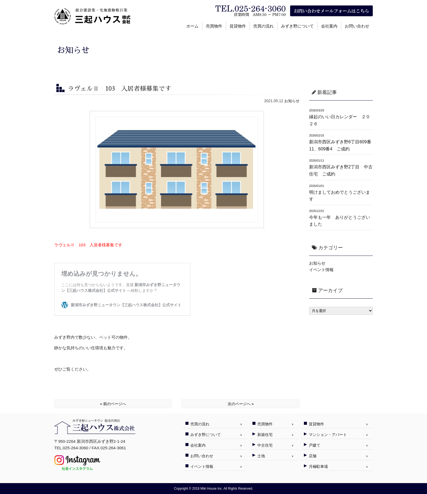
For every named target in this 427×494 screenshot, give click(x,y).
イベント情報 (321, 269)
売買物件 (214, 26)
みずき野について (297, 26)
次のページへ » (241, 404)
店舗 (312, 456)
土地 (261, 456)
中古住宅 (265, 445)
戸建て (314, 445)
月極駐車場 (318, 466)
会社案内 (329, 26)
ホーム (192, 26)
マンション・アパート (328, 434)
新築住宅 (265, 434)
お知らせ (292, 101)
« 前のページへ (113, 404)
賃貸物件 (238, 26)
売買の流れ (263, 26)
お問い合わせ (357, 26)
